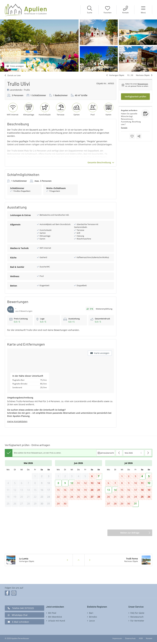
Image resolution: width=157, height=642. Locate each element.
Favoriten (107, 12)
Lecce (92, 620)
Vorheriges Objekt (116, 75)
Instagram (13, 593)
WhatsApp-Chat (19, 615)
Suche (89, 12)
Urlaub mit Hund (56, 620)
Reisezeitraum (143, 84)
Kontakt (125, 12)
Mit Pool (52, 612)
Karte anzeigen (101, 353)
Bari (91, 612)
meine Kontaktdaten (17, 421)
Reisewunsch (137, 616)
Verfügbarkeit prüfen (135, 96)
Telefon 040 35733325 (23, 608)
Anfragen (145, 113)
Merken (132, 136)
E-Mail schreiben (20, 621)
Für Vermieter (137, 620)
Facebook (7, 593)
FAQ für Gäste (137, 612)
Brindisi (93, 616)
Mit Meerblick (55, 616)
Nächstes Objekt (143, 75)
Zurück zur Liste (14, 75)
